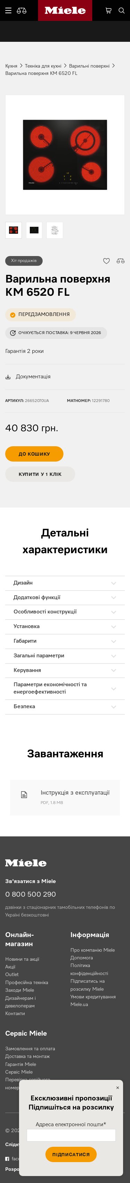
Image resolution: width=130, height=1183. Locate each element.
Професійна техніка (26, 982)
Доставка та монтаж (27, 1056)
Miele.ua (79, 1004)
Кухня (11, 66)
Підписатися (70, 1154)
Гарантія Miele (20, 1064)
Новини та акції (22, 959)
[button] (106, 261)
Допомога (81, 958)
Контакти (15, 1013)
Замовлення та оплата (30, 1048)
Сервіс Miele (19, 1072)
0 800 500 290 (30, 894)
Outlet (12, 974)
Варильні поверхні (89, 66)
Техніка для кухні (43, 66)
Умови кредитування (93, 997)
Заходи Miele (19, 990)
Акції (10, 967)
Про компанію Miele (92, 950)
